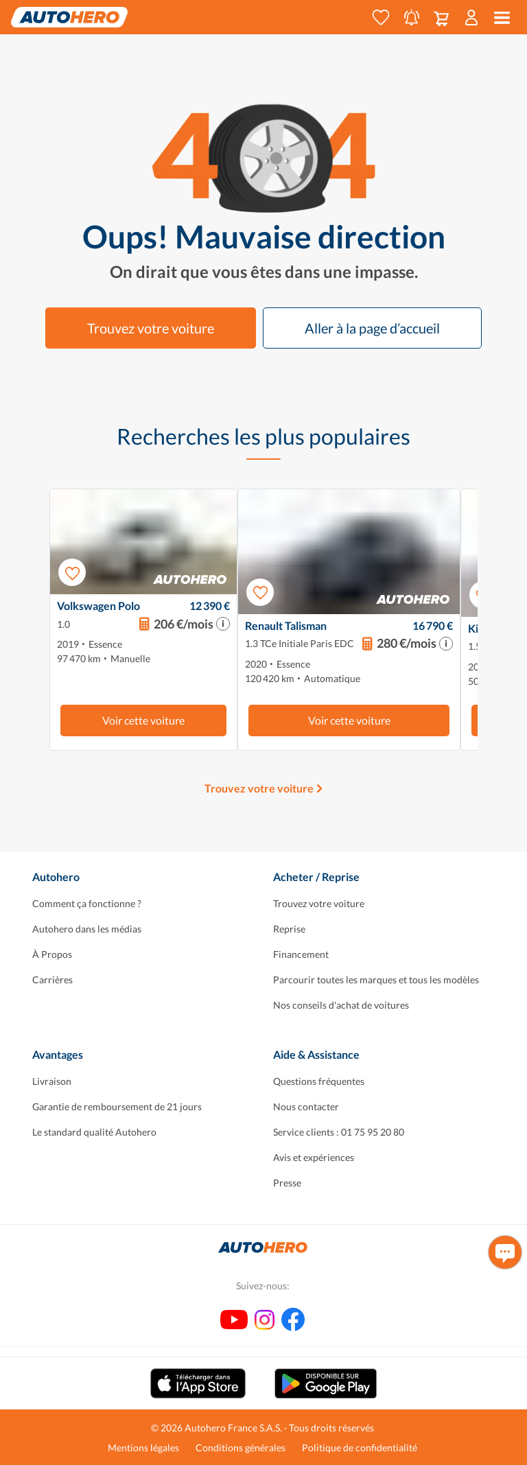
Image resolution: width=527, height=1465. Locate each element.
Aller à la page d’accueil (372, 328)
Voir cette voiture (143, 720)
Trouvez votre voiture (150, 328)
